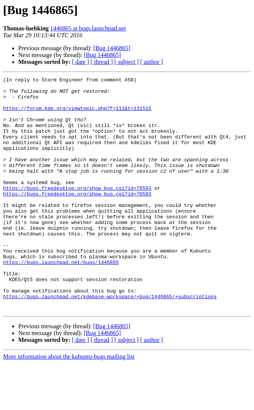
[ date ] (80, 62)
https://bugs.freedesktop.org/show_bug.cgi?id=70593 (77, 210)
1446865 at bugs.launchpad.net (88, 28)
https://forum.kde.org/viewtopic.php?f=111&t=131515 (77, 114)
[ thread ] (101, 62)
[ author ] (151, 62)
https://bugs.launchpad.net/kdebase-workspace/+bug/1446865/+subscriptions (110, 340)
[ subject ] (126, 62)
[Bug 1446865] (111, 48)
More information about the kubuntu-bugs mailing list (69, 403)
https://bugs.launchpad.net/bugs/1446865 (61, 299)
